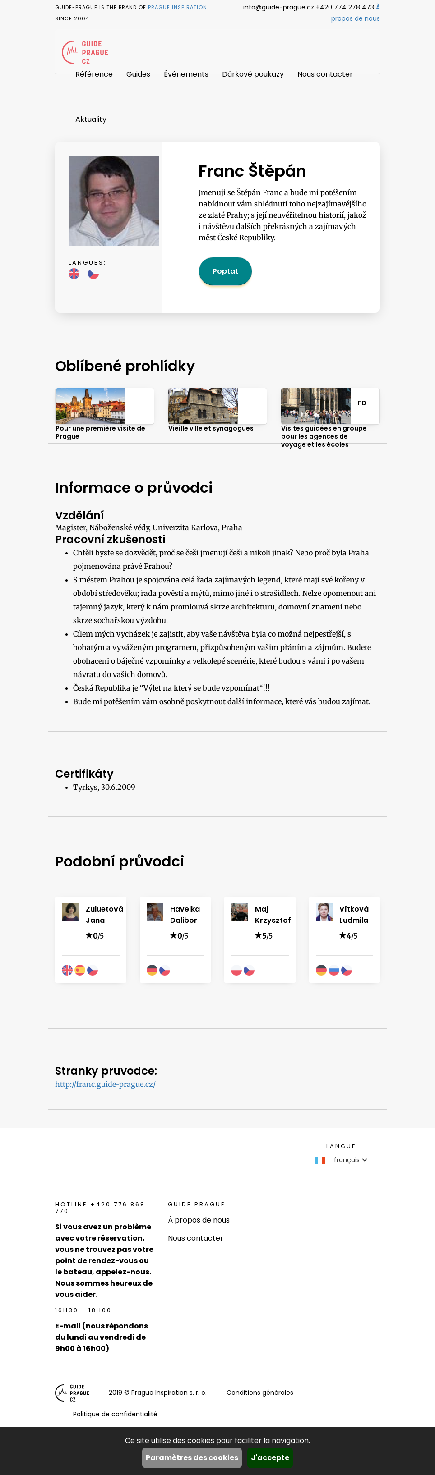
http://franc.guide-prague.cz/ (105, 1084)
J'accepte (270, 1457)
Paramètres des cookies (192, 1457)
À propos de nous (199, 1220)
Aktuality (90, 119)
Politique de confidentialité (115, 1414)
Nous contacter (325, 74)
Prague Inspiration (177, 7)
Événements (186, 74)
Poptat (225, 271)
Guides (138, 74)
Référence (94, 74)
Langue (341, 1146)
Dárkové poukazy (253, 74)
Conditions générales (260, 1392)
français (341, 1159)
